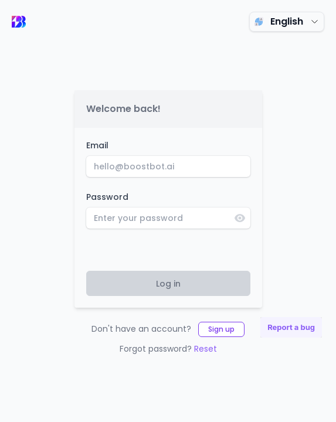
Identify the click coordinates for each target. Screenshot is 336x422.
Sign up (221, 329)
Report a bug (291, 327)
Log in (168, 284)
